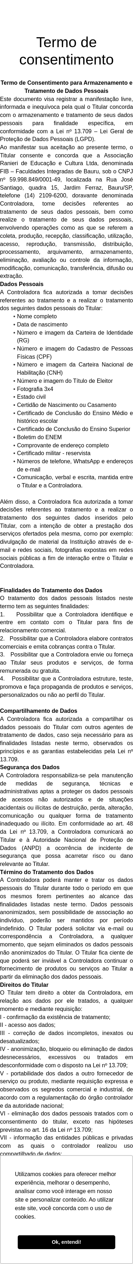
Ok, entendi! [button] (66, 1242)
